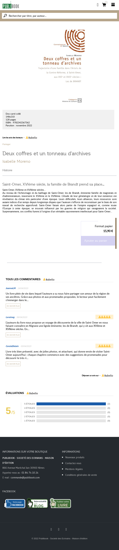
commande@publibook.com (25, 477)
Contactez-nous (73, 463)
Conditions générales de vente (81, 474)
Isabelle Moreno (16, 161)
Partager (6, 144)
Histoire (7, 170)
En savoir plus (13, 306)
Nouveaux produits (74, 457)
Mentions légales (74, 469)
